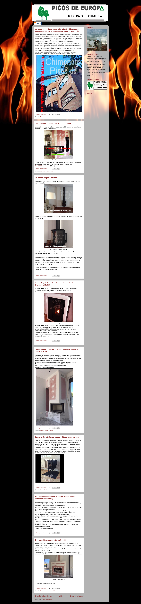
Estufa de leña (44, 490)
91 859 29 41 (38, 166)
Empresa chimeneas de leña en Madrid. (50, 540)
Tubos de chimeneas (45, 117)
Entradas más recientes (43, 596)
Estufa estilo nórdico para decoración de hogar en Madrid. (58, 437)
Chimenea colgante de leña (46, 178)
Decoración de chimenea (46, 171)
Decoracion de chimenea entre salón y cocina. (53, 123)
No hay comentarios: (41, 114)
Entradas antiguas (76, 596)
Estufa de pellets (44, 343)
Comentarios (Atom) (47, 599)
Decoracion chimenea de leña (47, 590)
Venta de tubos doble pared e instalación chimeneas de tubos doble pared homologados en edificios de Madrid (57, 30)
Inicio (61, 596)
